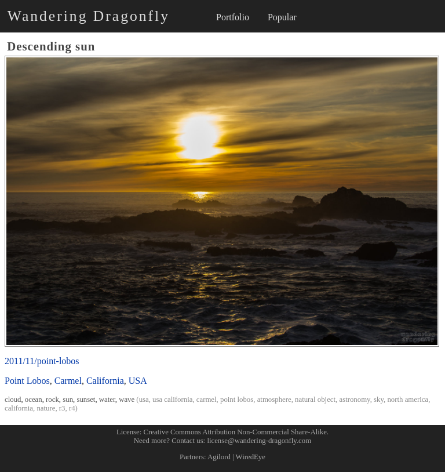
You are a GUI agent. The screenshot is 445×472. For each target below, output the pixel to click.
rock (52, 399)
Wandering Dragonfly (89, 16)
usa (144, 399)
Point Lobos (27, 381)
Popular (282, 17)
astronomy (354, 399)
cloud (13, 399)
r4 (72, 408)
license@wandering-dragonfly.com (259, 441)
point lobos (236, 399)
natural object (315, 399)
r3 (62, 408)
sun (68, 399)
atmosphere (274, 399)
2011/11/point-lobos (42, 361)
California (105, 381)
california (19, 408)
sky (379, 399)
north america (407, 399)
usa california (172, 399)
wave (126, 399)
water (107, 399)
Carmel (68, 381)
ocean (33, 399)
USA (138, 381)
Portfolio (232, 17)
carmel (206, 399)
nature (46, 408)
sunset (85, 399)
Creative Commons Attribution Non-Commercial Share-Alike (235, 432)
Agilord (219, 457)
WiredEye (250, 457)
